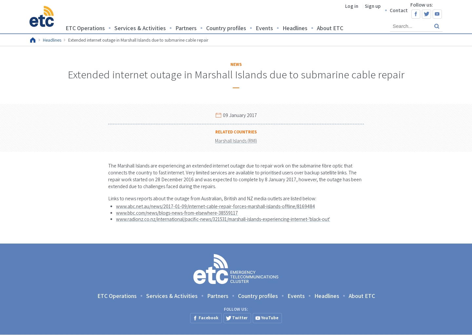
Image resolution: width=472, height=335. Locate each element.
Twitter (426, 14)
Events (264, 28)
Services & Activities (140, 28)
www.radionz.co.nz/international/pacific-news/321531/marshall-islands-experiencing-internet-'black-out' (223, 219)
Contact (399, 10)
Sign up (373, 6)
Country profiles (226, 28)
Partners (186, 28)
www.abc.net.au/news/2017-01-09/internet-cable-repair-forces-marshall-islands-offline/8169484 (215, 206)
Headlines (295, 28)
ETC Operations (85, 28)
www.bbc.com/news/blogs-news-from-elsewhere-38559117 (177, 213)
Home (33, 40)
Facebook (416, 14)
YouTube (437, 14)
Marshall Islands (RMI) (236, 141)
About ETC (330, 28)
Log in (351, 6)
